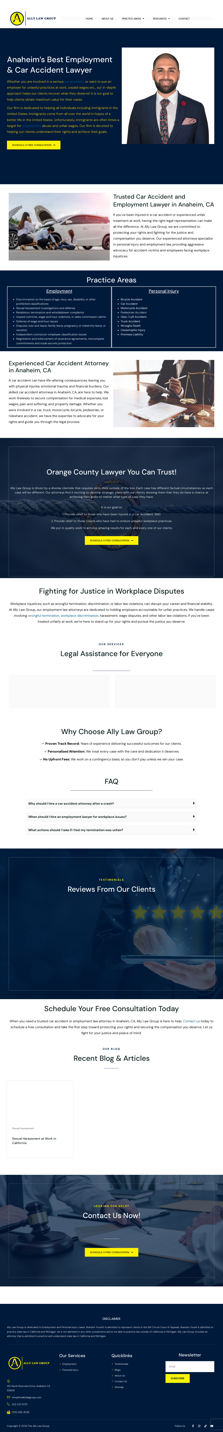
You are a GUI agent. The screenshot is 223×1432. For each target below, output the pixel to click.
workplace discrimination (79, 615)
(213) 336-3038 (18, 1412)
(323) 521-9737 (19, 4)
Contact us (191, 1021)
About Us (107, 18)
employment (31, 126)
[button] (111, 803)
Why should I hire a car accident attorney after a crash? (71, 803)
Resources (161, 18)
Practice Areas (133, 18)
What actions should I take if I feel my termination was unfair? (75, 830)
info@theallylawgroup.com (55, 4)
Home (89, 18)
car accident (74, 81)
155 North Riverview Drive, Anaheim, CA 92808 (110, 4)
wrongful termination (43, 615)
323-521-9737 (17, 1404)
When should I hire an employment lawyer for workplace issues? (77, 817)
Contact (184, 18)
